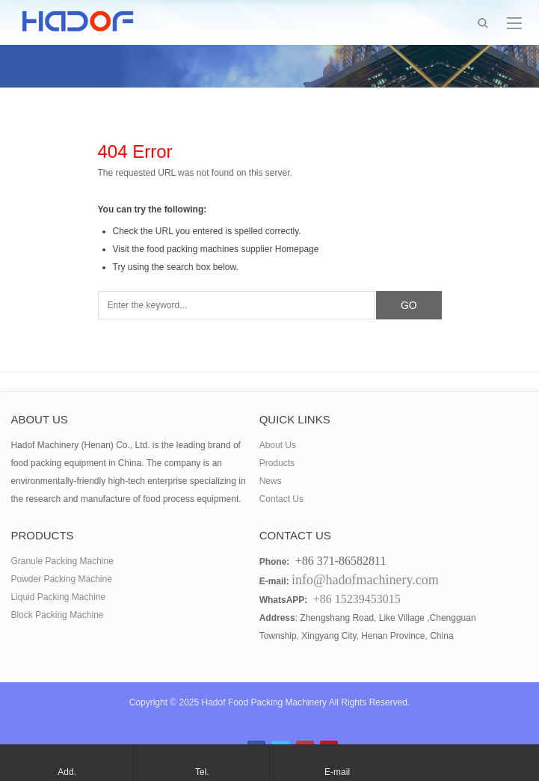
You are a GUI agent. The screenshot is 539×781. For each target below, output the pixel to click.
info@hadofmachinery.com (365, 579)
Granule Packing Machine (61, 561)
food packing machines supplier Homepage (232, 249)
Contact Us (281, 499)
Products (277, 463)
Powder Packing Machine (60, 579)
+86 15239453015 (357, 598)
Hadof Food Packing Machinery (264, 702)
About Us (277, 445)
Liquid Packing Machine (57, 597)
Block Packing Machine (56, 615)
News (270, 481)
